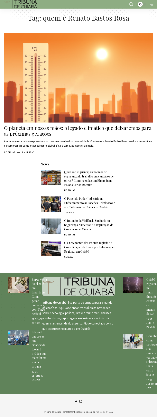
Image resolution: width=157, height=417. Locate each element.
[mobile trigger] (149, 4)
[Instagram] (80, 401)
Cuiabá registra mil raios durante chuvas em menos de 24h (151, 297)
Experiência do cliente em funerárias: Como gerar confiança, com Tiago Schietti (39, 297)
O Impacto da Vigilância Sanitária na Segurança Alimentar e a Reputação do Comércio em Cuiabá (88, 225)
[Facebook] (76, 401)
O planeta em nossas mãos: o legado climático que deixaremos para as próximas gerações (77, 131)
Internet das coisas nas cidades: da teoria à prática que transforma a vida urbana (39, 349)
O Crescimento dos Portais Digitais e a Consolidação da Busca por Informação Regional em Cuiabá (89, 247)
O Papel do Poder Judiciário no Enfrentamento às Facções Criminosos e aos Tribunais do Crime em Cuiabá (89, 203)
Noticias (10, 152)
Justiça (69, 212)
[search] (131, 4)
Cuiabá (68, 256)
